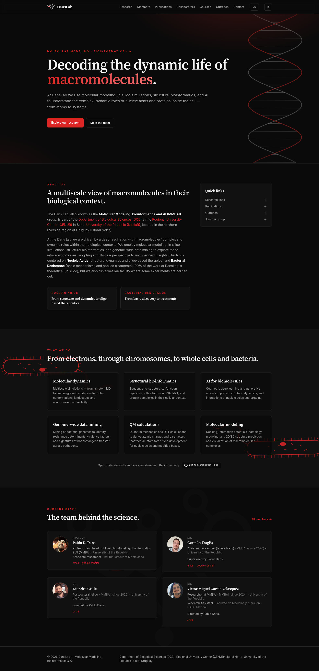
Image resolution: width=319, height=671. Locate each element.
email (76, 562)
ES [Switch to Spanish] (254, 6)
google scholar (90, 562)
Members (143, 7)
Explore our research (65, 122)
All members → (261, 519)
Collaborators (186, 7)
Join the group (236, 220)
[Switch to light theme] (268, 7)
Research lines (236, 200)
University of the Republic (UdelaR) (113, 225)
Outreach (222, 7)
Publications (163, 7)
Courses (205, 7)
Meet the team (100, 122)
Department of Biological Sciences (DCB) (110, 219)
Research (126, 7)
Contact (239, 7)
